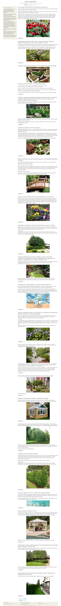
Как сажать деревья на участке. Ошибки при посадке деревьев (34, 492)
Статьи (34, 4)
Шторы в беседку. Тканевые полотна (27, 511)
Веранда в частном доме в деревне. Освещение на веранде (33, 398)
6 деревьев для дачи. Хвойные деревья (28, 453)
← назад (20, 598)
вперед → (25, 598)
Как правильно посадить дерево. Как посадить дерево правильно (34, 284)
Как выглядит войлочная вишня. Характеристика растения (33, 7)
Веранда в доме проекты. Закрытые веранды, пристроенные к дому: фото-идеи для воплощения (10, 32)
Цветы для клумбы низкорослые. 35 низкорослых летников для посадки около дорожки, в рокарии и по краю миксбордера (38, 313)
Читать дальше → (20, 38)
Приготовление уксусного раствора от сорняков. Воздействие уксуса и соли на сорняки (10, 19)
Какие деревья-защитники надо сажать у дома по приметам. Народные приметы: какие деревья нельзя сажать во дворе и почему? (36, 42)
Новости (30, 4)
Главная (26, 4)
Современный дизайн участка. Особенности (29, 127)
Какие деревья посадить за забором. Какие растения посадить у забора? (36, 225)
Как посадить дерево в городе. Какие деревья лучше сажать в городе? (36, 376)
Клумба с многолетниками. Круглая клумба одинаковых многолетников (36, 196)
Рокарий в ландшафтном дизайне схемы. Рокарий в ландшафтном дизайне (37, 66)
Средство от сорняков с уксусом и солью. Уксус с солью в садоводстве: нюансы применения (10, 15)
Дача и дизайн (30, 2)
